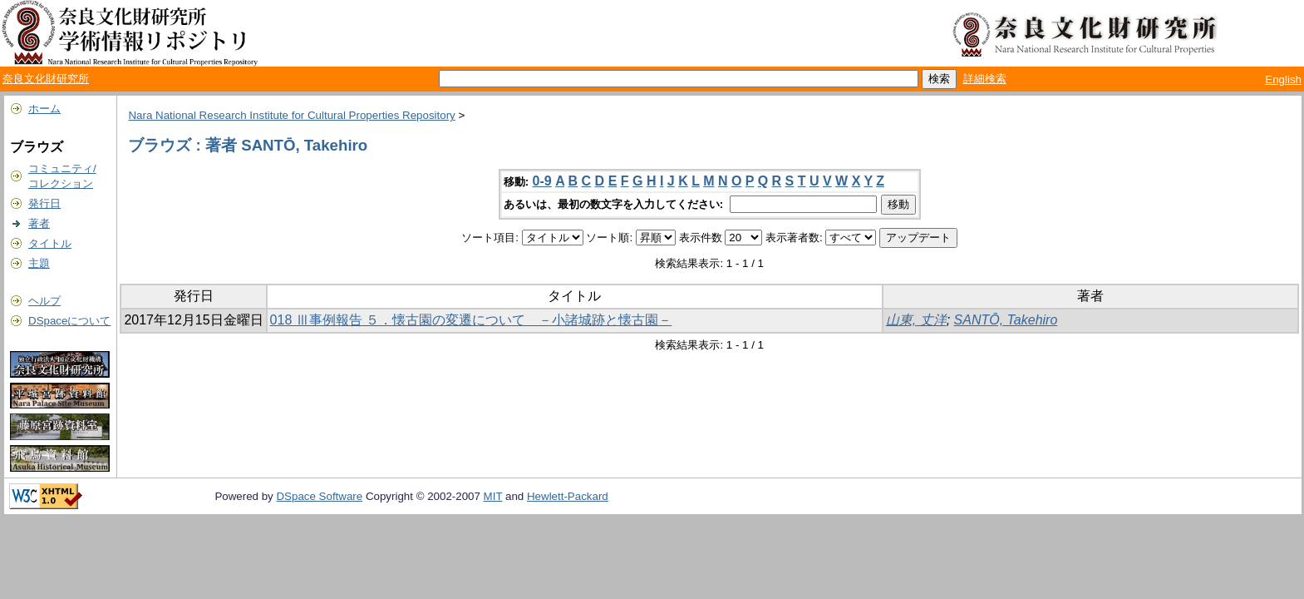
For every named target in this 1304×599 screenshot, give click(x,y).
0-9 (542, 181)
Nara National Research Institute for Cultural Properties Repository (291, 115)
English (1283, 79)
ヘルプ (44, 301)
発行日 (44, 203)
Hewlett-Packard (567, 496)
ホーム (44, 108)
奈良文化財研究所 (45, 78)
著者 (39, 223)
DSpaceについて (69, 320)
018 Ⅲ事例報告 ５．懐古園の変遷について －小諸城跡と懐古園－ (471, 320)
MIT (493, 496)
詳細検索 (984, 78)
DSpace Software (319, 496)
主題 (39, 263)
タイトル (49, 243)
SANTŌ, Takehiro (1006, 320)
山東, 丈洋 (916, 320)
